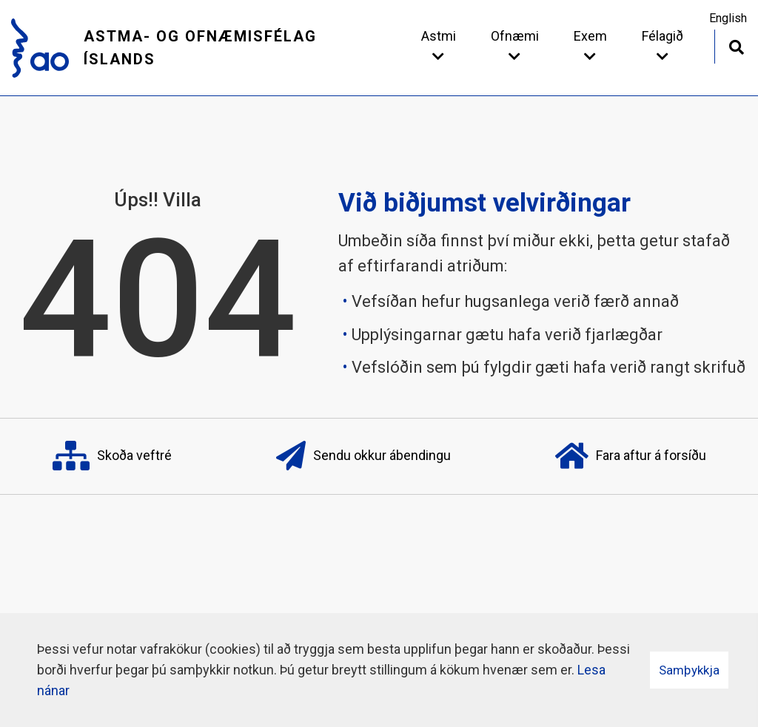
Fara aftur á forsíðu (630, 456)
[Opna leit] (736, 45)
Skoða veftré (112, 456)
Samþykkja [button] (689, 670)
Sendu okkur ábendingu (363, 456)
